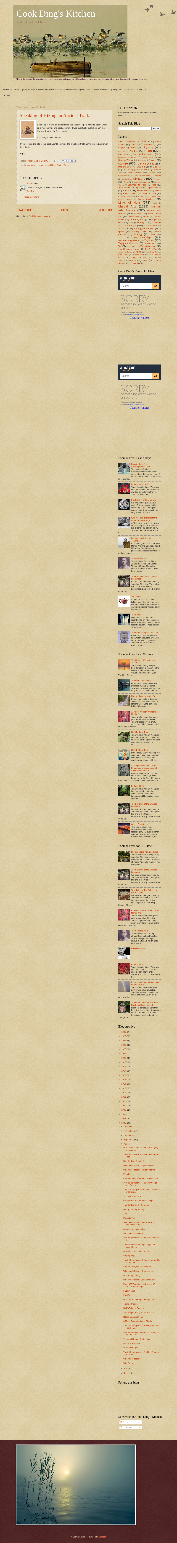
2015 (123, 1079)
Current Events (146, 163)
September (129, 1139)
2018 (123, 1066)
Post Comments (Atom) (39, 216)
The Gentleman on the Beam (136, 1205)
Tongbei (121, 252)
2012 (123, 1092)
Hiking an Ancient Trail (133, 1317)
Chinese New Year (149, 157)
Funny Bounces (134, 172)
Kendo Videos (130, 193)
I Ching (126, 182)
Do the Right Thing (131, 1275)
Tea (120, 246)
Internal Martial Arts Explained (144, 852)
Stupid (153, 234)
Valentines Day (152, 252)
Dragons (157, 167)
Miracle (126, 1174)
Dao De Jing (124, 167)
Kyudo (141, 196)
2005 (123, 1123)
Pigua (131, 223)
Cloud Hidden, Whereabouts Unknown (140, 1178)
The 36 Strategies (148, 246)
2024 (123, 1040)
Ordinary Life (137, 219)
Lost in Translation (131, 1343)
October (128, 1135)
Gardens (151, 172)
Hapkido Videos (126, 179)
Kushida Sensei (125, 196)
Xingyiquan (136, 257)
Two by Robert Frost (132, 1196)
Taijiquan (149, 240)
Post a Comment (31, 197)
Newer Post (23, 209)
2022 (123, 1049)
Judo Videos (124, 187)
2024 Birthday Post (139, 750)
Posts (124, 1422)
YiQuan (132, 260)
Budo (148, 151)
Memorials (138, 214)
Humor (158, 179)
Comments (126, 1427)
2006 (123, 1118)
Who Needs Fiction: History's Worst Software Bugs (144, 519)
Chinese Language (127, 157)
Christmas (142, 160)
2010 (123, 1101)
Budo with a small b (143, 154)
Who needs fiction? (132, 1359)
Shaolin (122, 228)
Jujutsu (138, 187)
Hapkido (158, 175)
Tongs (129, 252)
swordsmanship (142, 237)
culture (123, 163)
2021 (123, 1053)
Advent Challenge (126, 141)
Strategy (138, 234)
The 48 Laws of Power (129, 249)
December (129, 1126)
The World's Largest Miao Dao (144, 632)
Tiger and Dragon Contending (136, 1339)
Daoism (141, 166)
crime (153, 160)
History (40, 165)
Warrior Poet (138, 255)
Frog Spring (128, 1255)
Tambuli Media (150, 243)
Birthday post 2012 (139, 484)
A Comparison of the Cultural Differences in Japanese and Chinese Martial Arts (144, 768)
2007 (123, 1114)
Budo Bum (123, 154)
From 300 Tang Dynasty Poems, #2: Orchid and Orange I (139, 1285)
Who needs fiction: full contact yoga (139, 1271)
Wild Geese (128, 1363)
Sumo (120, 237)
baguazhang (149, 144)
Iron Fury (127, 1295)
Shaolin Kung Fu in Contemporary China (140, 465)
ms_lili (30, 183)
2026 (123, 1032)
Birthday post (137, 964)
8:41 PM (30, 191)
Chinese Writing (125, 160)
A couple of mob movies (134, 1229)
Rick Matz (34, 161)
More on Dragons (131, 1347)
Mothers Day (133, 217)
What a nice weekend (133, 1233)
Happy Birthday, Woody (133, 1209)
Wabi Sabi (123, 255)
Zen (145, 260)
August (127, 1144)
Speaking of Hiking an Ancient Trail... (56, 115)
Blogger (102, 1537)
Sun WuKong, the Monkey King (137, 1267)
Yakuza (150, 257)
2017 (123, 1071)
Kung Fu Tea (149, 193)
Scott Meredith (150, 226)
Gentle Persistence (139, 824)
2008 (123, 1110)
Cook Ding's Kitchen (55, 13)
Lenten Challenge (146, 199)
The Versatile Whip (139, 558)
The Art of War (151, 249)
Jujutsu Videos (154, 187)
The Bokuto (136, 615)
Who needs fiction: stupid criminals (138, 1165)
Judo (154, 185)
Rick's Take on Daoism (133, 1308)
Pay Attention (129, 1218)
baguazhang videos (127, 147)
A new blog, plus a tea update (136, 1251)
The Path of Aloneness (141, 680)
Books (133, 151)
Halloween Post (138, 948)
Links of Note (50, 165)
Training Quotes (130, 1304)
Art (133, 144)
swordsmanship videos (128, 240)
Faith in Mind (129, 1291)
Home (65, 209)
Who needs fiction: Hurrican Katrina (139, 1170)
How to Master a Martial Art (143, 696)
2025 (123, 1036)
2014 (123, 1084)
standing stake (139, 231)
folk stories (142, 169)
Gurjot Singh (134, 175)
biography (31, 165)
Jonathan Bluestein (137, 185)
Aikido (143, 141)
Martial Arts (127, 206)
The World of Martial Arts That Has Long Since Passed (144, 1003)
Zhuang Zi (134, 263)
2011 (123, 1097)
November (129, 1131)
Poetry (59, 165)
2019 (123, 1062)
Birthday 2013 (137, 786)
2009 (123, 1105)
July (126, 1368)
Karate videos (143, 190)
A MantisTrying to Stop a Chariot (137, 1321)
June (126, 1373)
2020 (123, 1058)
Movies (146, 216)
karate (126, 190)
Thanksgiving (131, 246)
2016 (123, 1075)
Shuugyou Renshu (144, 228)
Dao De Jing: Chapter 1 (134, 1161)
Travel (66, 165)
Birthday (121, 151)
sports (121, 231)
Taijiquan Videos (127, 243)
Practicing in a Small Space (143, 500)
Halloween (146, 175)
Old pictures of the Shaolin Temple (138, 1201)
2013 (123, 1088)
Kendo (158, 190)
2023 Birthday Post (139, 732)
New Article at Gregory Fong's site (138, 1299)
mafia (155, 203)
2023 (123, 1045)
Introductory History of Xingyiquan (141, 539)
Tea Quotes (136, 597)
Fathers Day (128, 170)
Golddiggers (122, 175)
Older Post (105, 209)
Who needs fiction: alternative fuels (139, 1280)
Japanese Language (141, 182)
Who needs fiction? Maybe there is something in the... (138, 1223)
